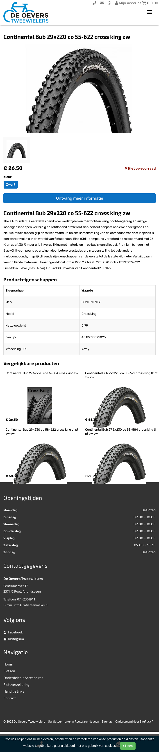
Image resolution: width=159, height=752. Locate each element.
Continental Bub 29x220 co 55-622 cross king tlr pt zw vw (121, 375)
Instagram (14, 639)
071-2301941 (26, 599)
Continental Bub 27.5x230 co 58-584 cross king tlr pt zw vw (121, 432)
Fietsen (9, 671)
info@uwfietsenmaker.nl (31, 605)
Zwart (10, 184)
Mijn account (128, 3)
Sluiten (128, 746)
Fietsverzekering (17, 684)
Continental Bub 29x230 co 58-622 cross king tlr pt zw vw (42, 432)
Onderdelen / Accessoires (23, 678)
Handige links (14, 691)
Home (8, 664)
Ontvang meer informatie (79, 198)
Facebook (13, 632)
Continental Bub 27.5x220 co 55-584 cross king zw (42, 373)
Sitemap (107, 721)
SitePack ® (146, 721)
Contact (10, 698)
